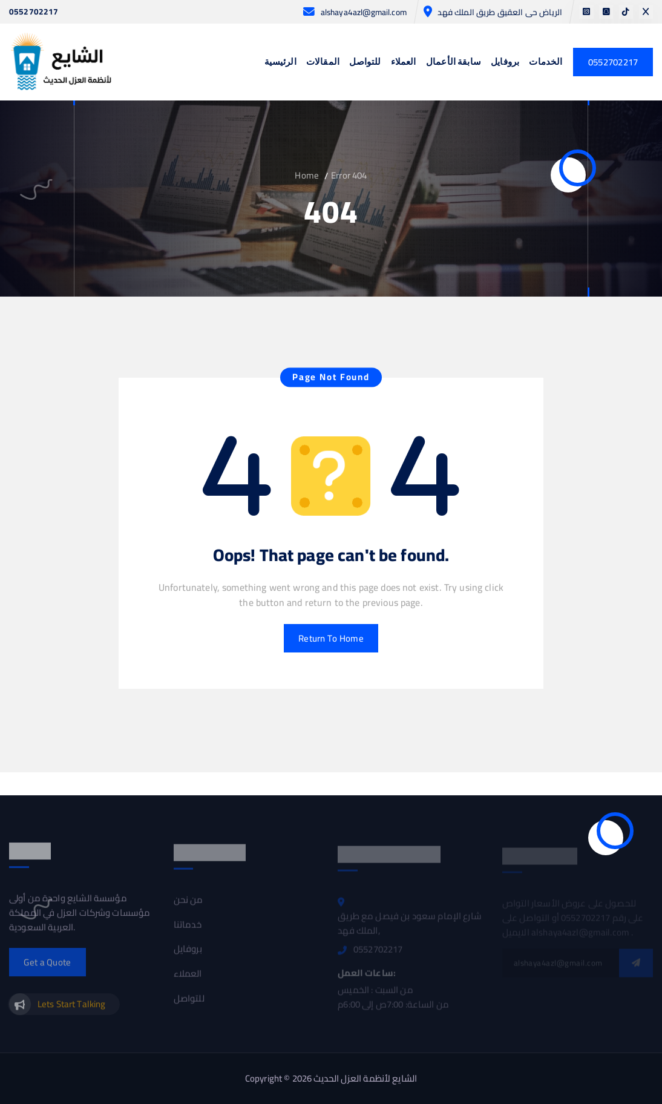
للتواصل (365, 62)
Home (307, 175)
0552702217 (34, 12)
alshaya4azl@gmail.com (364, 12)
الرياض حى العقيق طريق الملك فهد (500, 12)
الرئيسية (280, 62)
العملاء (403, 62)
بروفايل (505, 62)
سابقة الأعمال (453, 62)
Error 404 (349, 175)
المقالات (322, 62)
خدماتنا (188, 928)
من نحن (188, 903)
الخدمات (545, 62)
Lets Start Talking (72, 1008)
